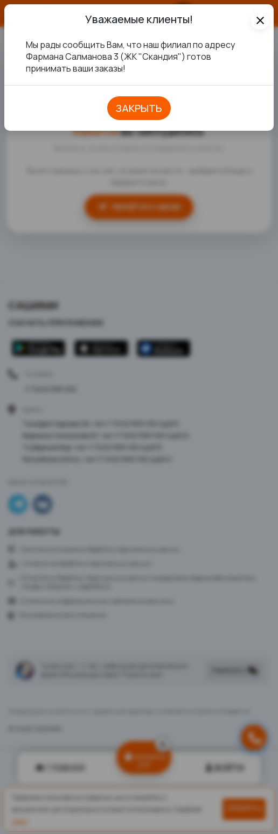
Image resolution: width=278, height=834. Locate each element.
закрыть (139, 108)
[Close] (260, 20)
